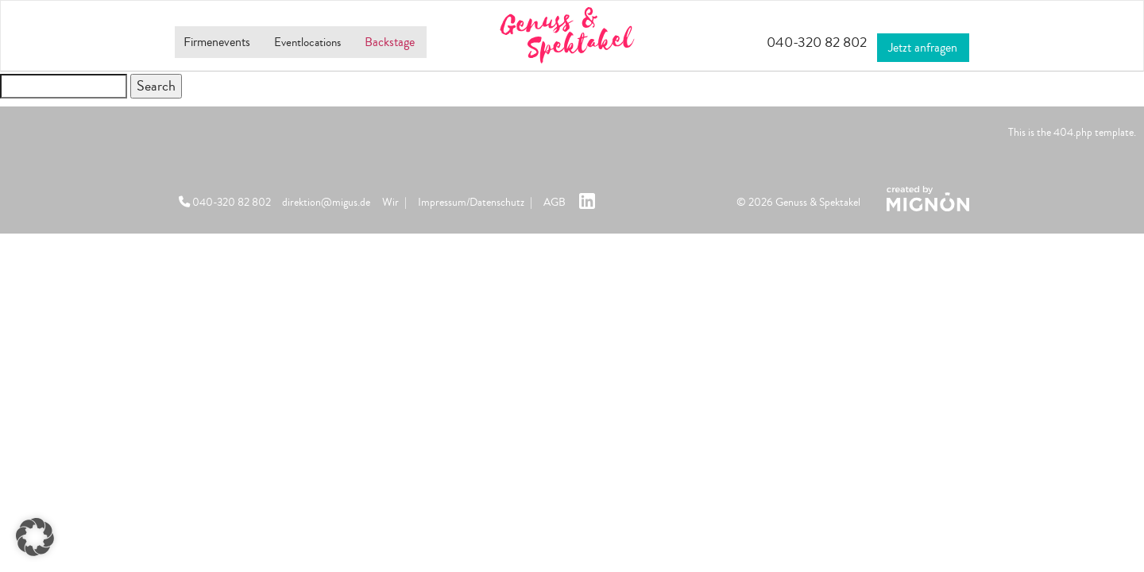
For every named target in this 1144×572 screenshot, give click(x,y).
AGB (554, 202)
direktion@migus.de (326, 202)
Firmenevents (212, 42)
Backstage (409, 42)
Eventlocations (315, 42)
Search (156, 85)
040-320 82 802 (796, 42)
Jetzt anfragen (920, 40)
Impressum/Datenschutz (471, 202)
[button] (35, 537)
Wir (390, 202)
